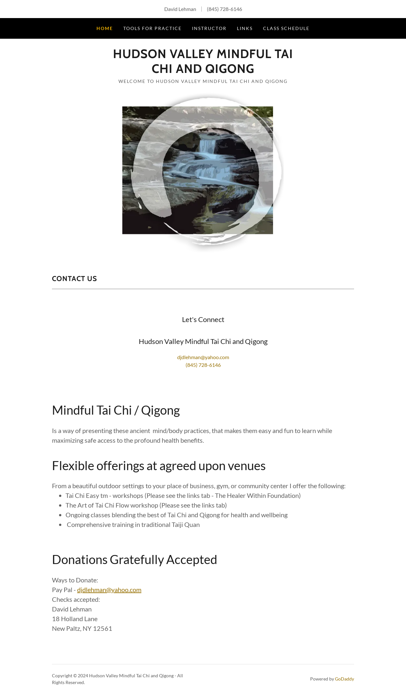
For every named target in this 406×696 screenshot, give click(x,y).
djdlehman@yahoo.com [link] (203, 357)
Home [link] (104, 28)
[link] (203, 71)
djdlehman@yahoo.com (109, 589)
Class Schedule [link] (286, 28)
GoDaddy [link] (344, 678)
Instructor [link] (209, 28)
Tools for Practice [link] (152, 28)
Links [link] (245, 28)
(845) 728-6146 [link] (224, 9)
